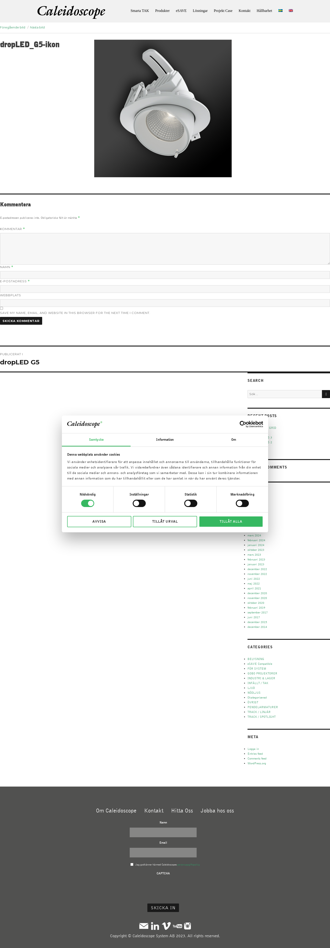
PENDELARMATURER (263, 707)
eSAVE (181, 11)
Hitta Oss (182, 810)
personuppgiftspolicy (188, 864)
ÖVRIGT (253, 702)
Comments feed (257, 758)
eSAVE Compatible (260, 663)
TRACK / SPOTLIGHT (262, 716)
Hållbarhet (264, 11)
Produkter (162, 11)
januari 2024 (256, 545)
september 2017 (258, 612)
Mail (143, 926)
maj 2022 (254, 583)
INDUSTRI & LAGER (261, 678)
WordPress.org (257, 763)
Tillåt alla (231, 521)
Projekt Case (223, 11)
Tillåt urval (165, 521)
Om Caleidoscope (116, 810)
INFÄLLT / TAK (258, 683)
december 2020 (257, 593)
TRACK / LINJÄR (259, 712)
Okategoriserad (257, 697)
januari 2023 (256, 564)
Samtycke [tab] (96, 440)
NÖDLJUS (254, 692)
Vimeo (166, 926)
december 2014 (257, 627)
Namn (6, 267)
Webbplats (10, 295)
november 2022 (257, 574)
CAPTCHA (163, 873)
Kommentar (12, 229)
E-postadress (15, 281)
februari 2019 (256, 607)
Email (163, 842)
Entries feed (255, 753)
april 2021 (254, 588)
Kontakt (244, 11)
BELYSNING (256, 659)
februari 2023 (256, 559)
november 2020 (257, 598)
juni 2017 (254, 617)
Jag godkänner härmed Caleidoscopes (167, 864)
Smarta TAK (140, 11)
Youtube (177, 926)
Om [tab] (233, 440)
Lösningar (200, 11)
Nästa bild (37, 27)
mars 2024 (254, 535)
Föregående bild (12, 27)
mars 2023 (254, 554)
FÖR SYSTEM (257, 668)
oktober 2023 (256, 550)
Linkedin (155, 926)
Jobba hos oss (217, 810)
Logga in (253, 749)
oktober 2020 (256, 602)
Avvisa (99, 521)
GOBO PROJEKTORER (262, 673)
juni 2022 (254, 578)
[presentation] (163, 887)
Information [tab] (165, 440)
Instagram (187, 926)
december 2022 (257, 569)
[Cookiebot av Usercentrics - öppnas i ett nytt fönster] (243, 424)
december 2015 (257, 622)
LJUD (251, 688)
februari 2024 (256, 540)
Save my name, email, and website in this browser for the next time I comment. (75, 313)
